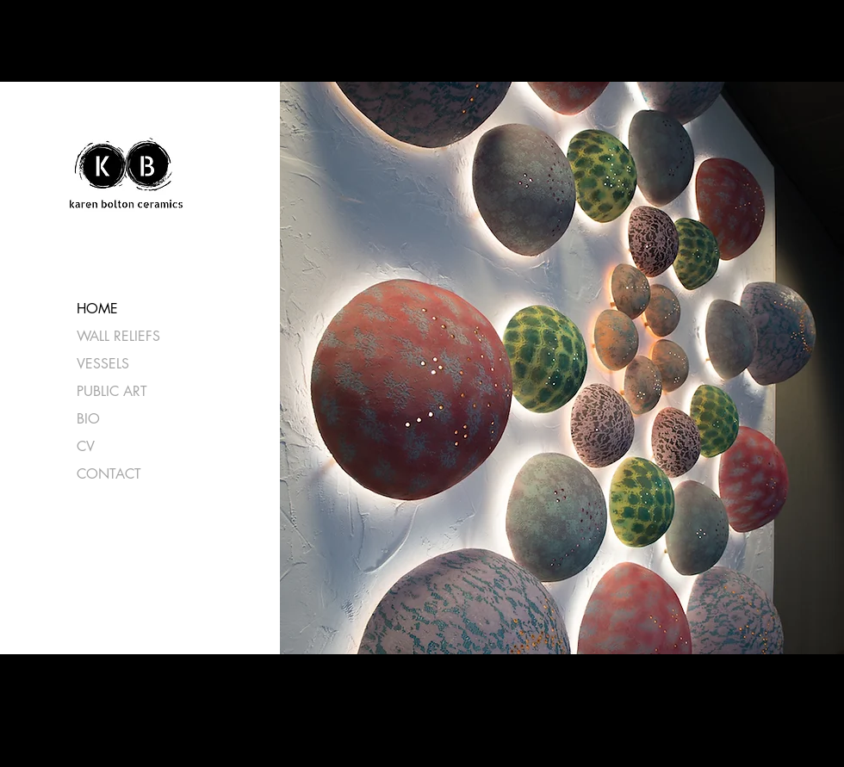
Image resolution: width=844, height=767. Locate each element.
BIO (88, 419)
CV (86, 446)
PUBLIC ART (112, 391)
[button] (559, 368)
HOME (97, 309)
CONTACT (109, 474)
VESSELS (103, 364)
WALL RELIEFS (118, 336)
